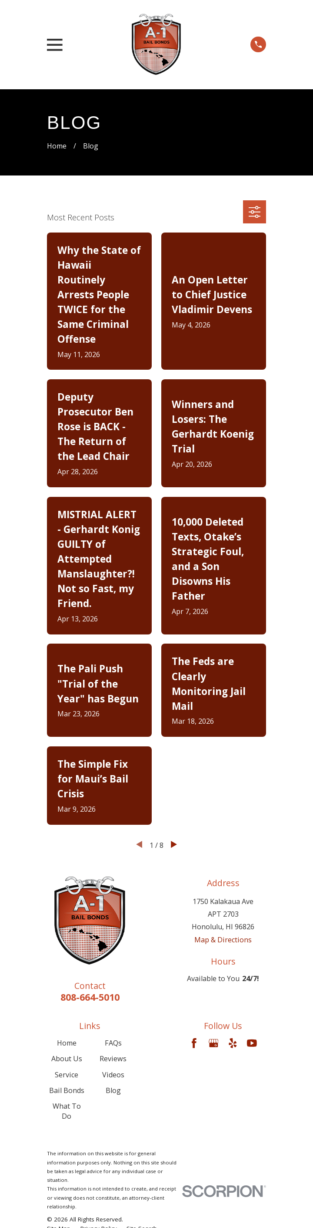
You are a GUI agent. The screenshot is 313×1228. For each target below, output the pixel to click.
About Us (66, 1058)
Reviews (113, 1058)
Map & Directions (223, 940)
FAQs (113, 1043)
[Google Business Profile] (214, 1043)
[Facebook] (194, 1043)
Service (66, 1075)
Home (67, 1043)
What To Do (67, 1111)
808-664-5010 (90, 997)
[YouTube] (252, 1043)
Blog (113, 1090)
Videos (113, 1075)
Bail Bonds (66, 1090)
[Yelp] (233, 1043)
